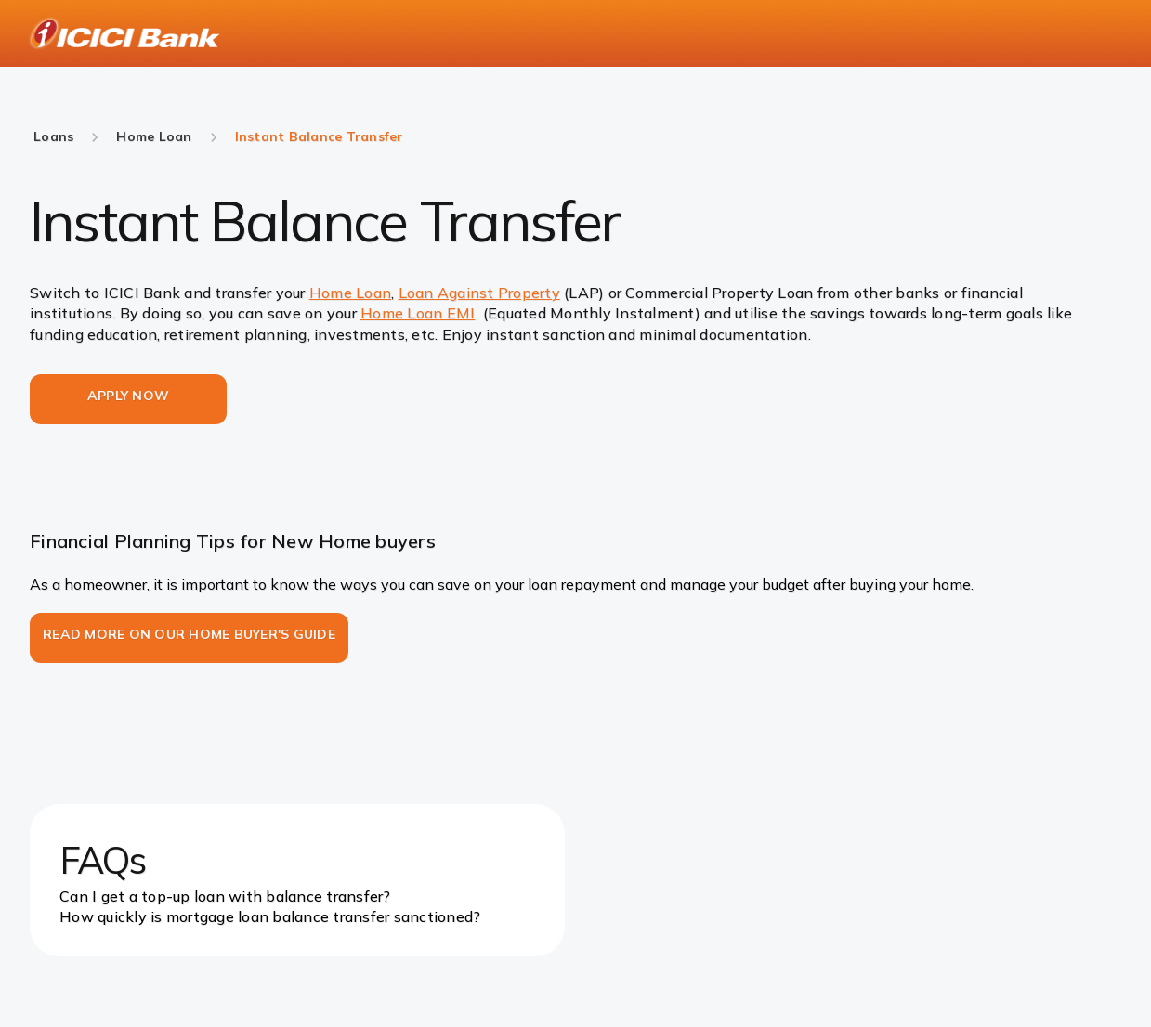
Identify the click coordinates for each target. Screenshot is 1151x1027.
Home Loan (350, 292)
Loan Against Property (479, 292)
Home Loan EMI (417, 313)
